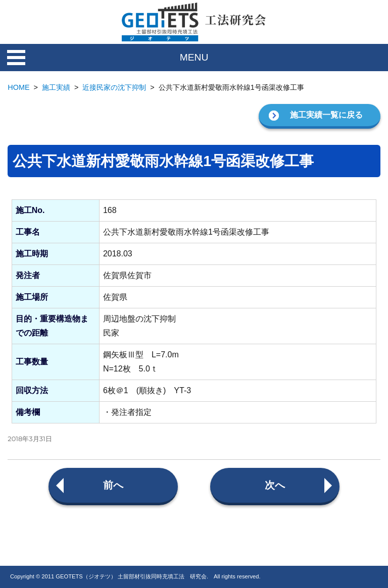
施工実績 (56, 87)
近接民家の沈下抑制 (114, 87)
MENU (194, 57)
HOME (18, 87)
